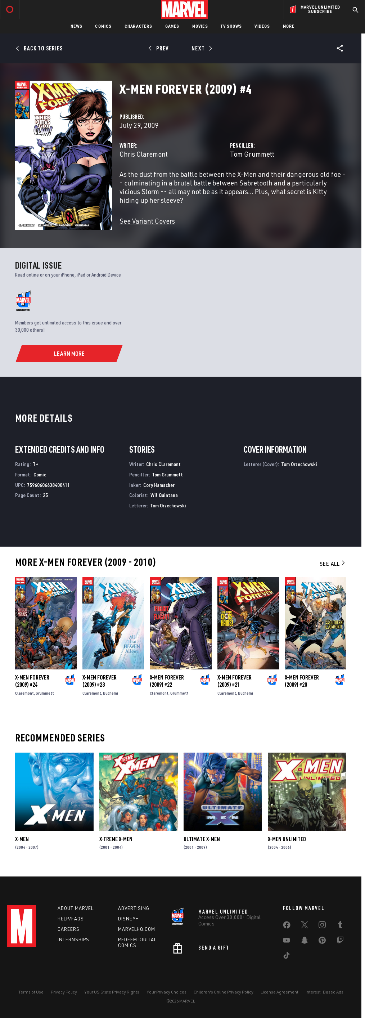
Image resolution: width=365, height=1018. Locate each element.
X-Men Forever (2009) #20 (302, 681)
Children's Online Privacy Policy (223, 992)
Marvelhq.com (136, 929)
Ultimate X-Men (202, 839)
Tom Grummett (252, 154)
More (289, 26)
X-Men (22, 839)
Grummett (45, 693)
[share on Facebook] (286, 926)
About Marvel (76, 908)
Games (172, 26)
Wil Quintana (164, 495)
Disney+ (128, 918)
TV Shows (231, 26)
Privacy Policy (64, 992)
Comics (103, 26)
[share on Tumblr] (340, 926)
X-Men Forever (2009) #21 (234, 681)
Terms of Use (31, 992)
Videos (262, 26)
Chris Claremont (144, 154)
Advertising (133, 908)
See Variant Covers (147, 221)
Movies (200, 26)
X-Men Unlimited (287, 839)
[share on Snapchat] (304, 941)
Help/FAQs (71, 918)
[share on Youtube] (286, 941)
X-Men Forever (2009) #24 (32, 681)
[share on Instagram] (322, 926)
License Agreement (279, 992)
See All (333, 563)
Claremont (24, 693)
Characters (138, 26)
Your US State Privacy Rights (111, 992)
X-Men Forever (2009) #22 (167, 681)
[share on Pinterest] (322, 941)
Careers (69, 929)
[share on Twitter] (304, 926)
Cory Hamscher (159, 485)
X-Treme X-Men (115, 839)
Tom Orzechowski (168, 505)
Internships (73, 939)
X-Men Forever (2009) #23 (99, 681)
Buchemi (110, 693)
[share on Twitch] (340, 941)
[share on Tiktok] (286, 956)
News (76, 26)
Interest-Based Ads (324, 992)
